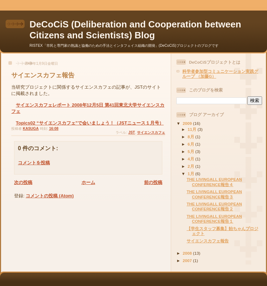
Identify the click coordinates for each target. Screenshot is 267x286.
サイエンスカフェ (151, 132)
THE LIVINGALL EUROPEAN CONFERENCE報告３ (214, 194)
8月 (191, 136)
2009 (188, 123)
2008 (188, 253)
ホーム (88, 182)
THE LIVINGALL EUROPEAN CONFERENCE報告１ (214, 218)
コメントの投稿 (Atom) (50, 195)
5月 (191, 151)
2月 (191, 166)
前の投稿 (153, 182)
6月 (191, 144)
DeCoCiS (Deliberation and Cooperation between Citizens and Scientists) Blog (135, 29)
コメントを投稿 (34, 162)
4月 (191, 159)
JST (131, 132)
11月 (192, 129)
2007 (188, 260)
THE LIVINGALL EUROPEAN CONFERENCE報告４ (214, 181)
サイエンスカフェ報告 (208, 241)
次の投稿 (23, 182)
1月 (191, 173)
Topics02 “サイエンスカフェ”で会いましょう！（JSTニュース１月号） (90, 123)
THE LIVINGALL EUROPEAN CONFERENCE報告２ (214, 206)
